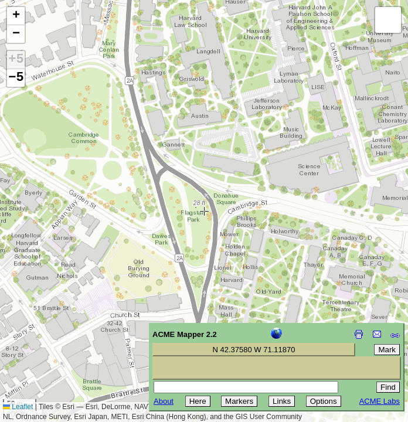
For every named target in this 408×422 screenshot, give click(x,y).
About (164, 401)
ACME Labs (379, 401)
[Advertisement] (62, 338)
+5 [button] (15, 60)
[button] (16, 16)
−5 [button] (15, 78)
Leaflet (18, 407)
